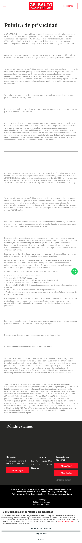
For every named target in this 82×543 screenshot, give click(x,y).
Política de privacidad (41, 502)
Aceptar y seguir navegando (41, 528)
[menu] (4, 6)
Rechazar (41, 539)
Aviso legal (42, 500)
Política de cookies (41, 504)
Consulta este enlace (65, 521)
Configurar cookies (41, 534)
